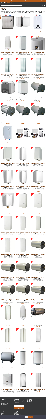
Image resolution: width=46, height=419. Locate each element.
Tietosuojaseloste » (16, 403)
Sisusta (34, 5)
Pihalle (38, 5)
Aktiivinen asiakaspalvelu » (41, 0)
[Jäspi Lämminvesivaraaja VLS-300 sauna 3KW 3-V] (23, 294)
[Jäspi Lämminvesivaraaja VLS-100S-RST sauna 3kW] (38, 249)
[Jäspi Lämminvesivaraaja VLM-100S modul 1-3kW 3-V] (23, 204)
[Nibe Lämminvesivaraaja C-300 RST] (38, 339)
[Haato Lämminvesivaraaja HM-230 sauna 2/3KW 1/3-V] (23, 114)
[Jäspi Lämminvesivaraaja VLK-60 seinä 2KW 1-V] (38, 181)
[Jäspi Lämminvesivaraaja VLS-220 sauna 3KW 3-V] (8, 294)
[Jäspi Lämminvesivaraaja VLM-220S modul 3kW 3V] (8, 226)
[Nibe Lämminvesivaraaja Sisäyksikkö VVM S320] (23, 383)
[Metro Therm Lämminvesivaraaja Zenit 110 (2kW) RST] (8, 339)
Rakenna (30, 5)
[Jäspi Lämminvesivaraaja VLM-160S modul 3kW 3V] (38, 204)
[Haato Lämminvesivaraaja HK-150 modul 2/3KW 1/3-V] (8, 69)
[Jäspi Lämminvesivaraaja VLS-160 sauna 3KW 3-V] (23, 271)
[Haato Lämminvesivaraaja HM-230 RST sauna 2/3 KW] (8, 114)
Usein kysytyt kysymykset (17, 414)
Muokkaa (26, 417)
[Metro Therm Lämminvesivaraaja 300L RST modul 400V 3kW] (8, 316)
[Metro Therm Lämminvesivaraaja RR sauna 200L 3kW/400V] (38, 316)
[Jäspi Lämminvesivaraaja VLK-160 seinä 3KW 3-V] (8, 181)
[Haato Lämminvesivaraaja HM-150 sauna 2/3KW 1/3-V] (38, 91)
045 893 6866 (4, 404)
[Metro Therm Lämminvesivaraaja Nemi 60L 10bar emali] (8, 46)
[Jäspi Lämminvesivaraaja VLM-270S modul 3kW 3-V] (23, 226)
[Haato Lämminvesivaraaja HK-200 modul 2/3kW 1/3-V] (23, 69)
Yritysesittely (2, 413)
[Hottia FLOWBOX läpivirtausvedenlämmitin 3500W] (8, 136)
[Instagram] (30, 401)
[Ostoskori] (42, 5)
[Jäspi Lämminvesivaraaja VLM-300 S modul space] (38, 226)
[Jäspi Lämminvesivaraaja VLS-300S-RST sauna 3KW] (38, 294)
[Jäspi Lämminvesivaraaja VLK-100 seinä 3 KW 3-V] (38, 158)
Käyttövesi (3, 8)
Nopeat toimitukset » (28, 0)
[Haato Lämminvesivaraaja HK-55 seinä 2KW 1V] (23, 91)
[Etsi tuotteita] (11, 5)
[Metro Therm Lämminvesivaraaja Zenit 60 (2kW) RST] (23, 339)
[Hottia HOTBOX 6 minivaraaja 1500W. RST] (38, 25)
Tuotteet (25, 5)
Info (41, 5)
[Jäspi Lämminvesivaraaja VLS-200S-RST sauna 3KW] (38, 271)
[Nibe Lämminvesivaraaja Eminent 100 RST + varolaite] (23, 361)
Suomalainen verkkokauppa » (15, 0)
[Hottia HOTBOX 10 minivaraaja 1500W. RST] (23, 25)
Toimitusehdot (16, 413)
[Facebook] (28, 401)
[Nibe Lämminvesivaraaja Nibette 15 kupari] (8, 383)
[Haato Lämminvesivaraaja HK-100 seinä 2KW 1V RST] (23, 46)
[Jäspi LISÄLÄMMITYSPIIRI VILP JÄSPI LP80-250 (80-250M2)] (38, 136)
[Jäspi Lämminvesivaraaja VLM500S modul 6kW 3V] (23, 249)
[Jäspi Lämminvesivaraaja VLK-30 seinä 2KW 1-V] (23, 181)
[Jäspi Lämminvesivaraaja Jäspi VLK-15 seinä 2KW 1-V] (8, 158)
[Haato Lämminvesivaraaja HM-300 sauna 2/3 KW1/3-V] (38, 114)
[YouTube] (32, 401)
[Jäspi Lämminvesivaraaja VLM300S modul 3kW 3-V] (8, 249)
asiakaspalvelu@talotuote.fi (5, 401)
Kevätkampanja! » (3, 0)
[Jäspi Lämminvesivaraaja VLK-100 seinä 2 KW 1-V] (23, 158)
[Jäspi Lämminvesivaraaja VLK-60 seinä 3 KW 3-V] (8, 204)
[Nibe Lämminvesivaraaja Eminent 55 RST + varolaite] (38, 361)
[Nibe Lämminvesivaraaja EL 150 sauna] (8, 361)
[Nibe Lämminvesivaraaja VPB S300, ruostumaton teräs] (38, 383)
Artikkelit (2, 414)
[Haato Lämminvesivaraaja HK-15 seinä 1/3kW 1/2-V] (38, 46)
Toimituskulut (16, 412)
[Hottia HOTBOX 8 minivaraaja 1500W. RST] (8, 25)
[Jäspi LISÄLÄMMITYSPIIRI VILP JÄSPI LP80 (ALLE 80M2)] (23, 136)
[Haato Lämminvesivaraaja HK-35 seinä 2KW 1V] (8, 91)
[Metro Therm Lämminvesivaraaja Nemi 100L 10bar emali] (23, 316)
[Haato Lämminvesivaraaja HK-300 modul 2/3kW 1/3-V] (38, 69)
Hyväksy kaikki (30, 417)
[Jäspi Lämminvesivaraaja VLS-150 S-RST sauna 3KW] (8, 271)
